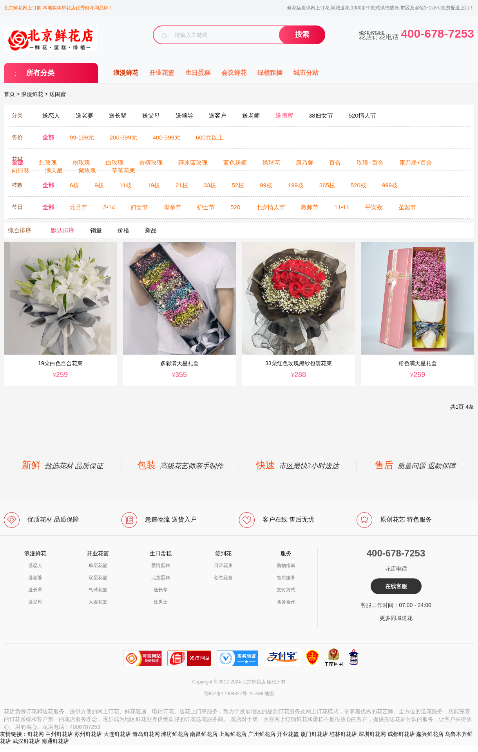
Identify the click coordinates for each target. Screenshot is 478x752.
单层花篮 (98, 565)
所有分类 (40, 73)
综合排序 (19, 230)
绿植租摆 (269, 72)
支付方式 (286, 590)
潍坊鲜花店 (174, 734)
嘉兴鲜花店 (430, 734)
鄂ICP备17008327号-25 (229, 693)
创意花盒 (223, 577)
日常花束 (223, 565)
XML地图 (264, 693)
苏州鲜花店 (88, 734)
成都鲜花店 (401, 734)
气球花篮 (98, 590)
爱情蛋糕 (160, 565)
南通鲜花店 (55, 741)
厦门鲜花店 (314, 734)
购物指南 (286, 565)
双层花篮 (98, 577)
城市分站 (306, 72)
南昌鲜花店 (203, 734)
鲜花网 (35, 734)
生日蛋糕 (197, 72)
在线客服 (396, 586)
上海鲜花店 (232, 734)
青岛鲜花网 (146, 734)
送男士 (161, 602)
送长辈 (35, 590)
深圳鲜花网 (372, 734)
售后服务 (286, 577)
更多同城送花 (396, 618)
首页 (9, 94)
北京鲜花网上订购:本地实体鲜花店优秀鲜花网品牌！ (58, 8)
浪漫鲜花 (125, 72)
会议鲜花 (233, 72)
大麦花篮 (98, 602)
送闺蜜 (57, 94)
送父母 (35, 602)
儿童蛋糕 (160, 577)
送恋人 (35, 565)
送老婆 (35, 577)
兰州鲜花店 (59, 734)
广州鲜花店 (261, 734)
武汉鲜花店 (26, 741)
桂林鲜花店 (343, 734)
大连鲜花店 (117, 734)
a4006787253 (17, 748)
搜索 (302, 34)
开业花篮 (161, 72)
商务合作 (286, 602)
